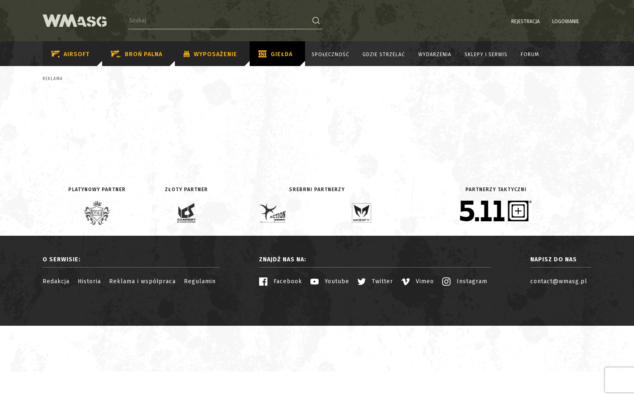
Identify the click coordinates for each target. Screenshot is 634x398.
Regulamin (200, 353)
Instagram (464, 353)
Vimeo (417, 353)
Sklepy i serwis (486, 54)
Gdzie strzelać (383, 54)
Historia (89, 353)
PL (575, 21)
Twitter (375, 353)
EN (586, 21)
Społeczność (330, 54)
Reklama (53, 78)
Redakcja (56, 353)
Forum (530, 54)
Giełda (275, 54)
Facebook (280, 353)
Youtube (329, 353)
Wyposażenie (210, 54)
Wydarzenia (434, 54)
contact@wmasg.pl (558, 353)
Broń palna (136, 54)
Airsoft (70, 54)
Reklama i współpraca (142, 353)
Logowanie (544, 21)
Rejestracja (504, 21)
